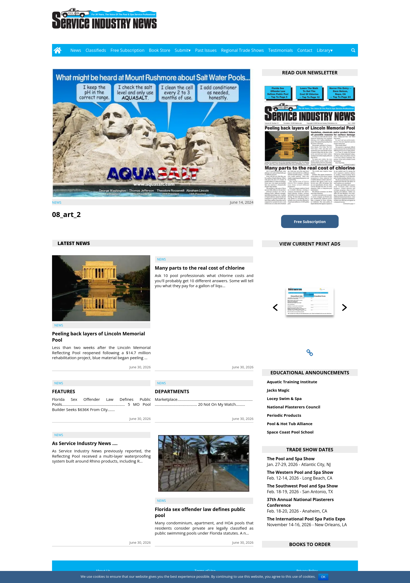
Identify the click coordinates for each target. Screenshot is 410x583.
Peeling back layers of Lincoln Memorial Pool (98, 336)
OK (323, 577)
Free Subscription (127, 50)
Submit (182, 50)
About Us (103, 570)
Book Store (159, 50)
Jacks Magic (278, 390)
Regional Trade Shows (242, 50)
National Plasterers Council (293, 406)
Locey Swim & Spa (284, 398)
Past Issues (206, 50)
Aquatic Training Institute (292, 381)
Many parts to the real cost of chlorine (199, 268)
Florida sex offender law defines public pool (200, 512)
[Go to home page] (57, 50)
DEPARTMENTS (172, 391)
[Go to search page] (353, 50)
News (75, 50)
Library (323, 50)
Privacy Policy (306, 570)
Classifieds (96, 50)
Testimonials (280, 50)
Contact (304, 50)
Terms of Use (205, 570)
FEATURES (63, 391)
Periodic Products (284, 415)
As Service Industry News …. (85, 443)
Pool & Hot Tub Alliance (289, 423)
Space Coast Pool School (290, 432)
